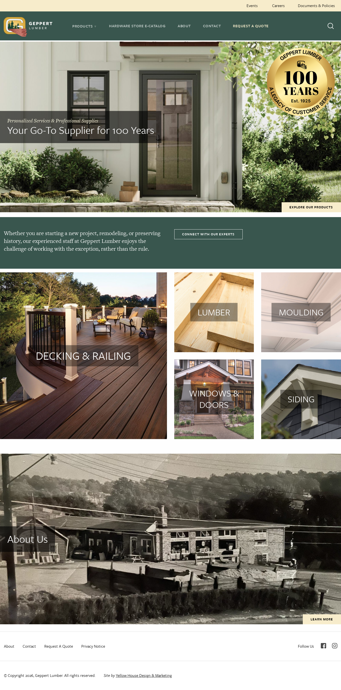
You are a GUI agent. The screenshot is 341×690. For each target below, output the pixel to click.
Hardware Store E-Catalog (137, 25)
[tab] (84, 26)
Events (252, 5)
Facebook (323, 645)
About (184, 25)
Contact (212, 25)
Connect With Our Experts (208, 234)
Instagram (334, 645)
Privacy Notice (93, 646)
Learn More (322, 619)
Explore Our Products (311, 207)
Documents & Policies (316, 5)
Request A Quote (251, 25)
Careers (278, 5)
